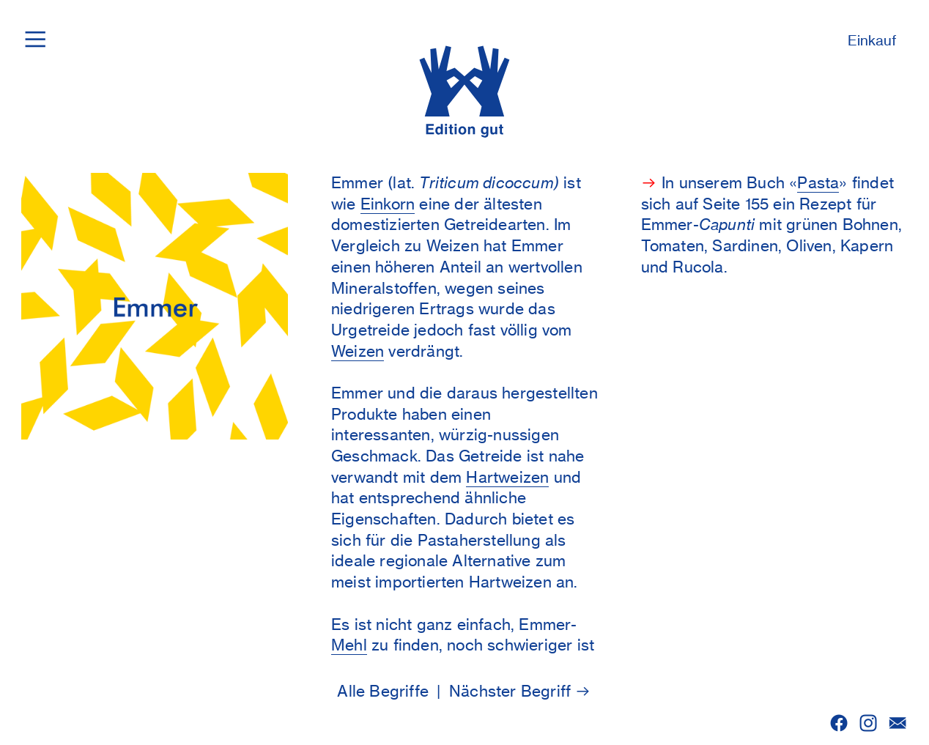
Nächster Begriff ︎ (520, 691)
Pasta (818, 183)
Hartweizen (507, 477)
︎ (839, 723)
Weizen (357, 351)
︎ (868, 723)
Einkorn (387, 204)
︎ (35, 38)
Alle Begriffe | (393, 691)
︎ (897, 723)
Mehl (349, 645)
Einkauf (872, 40)
